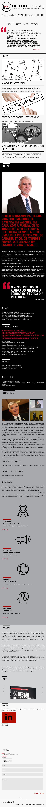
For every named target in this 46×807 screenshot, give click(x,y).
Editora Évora (23, 354)
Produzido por (5, 802)
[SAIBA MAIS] (5, 529)
